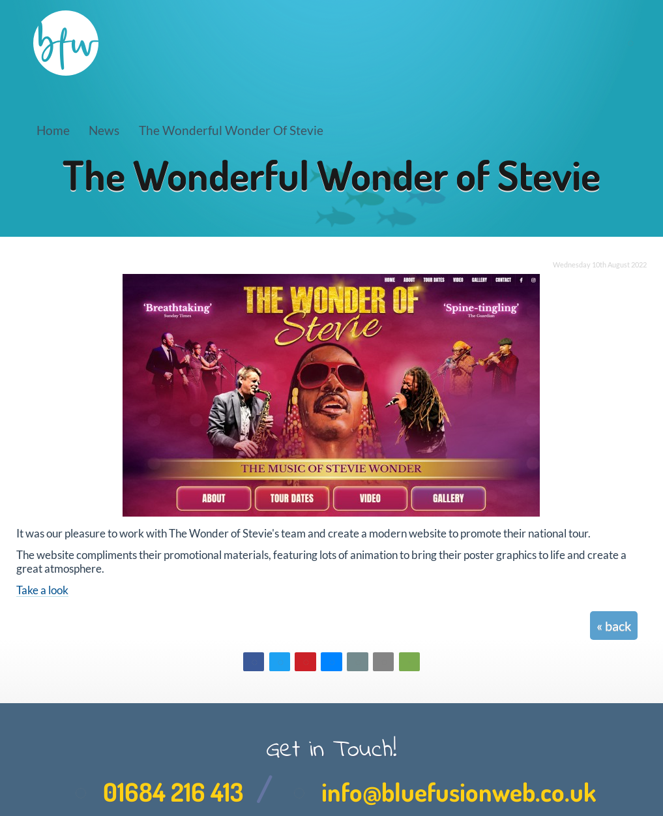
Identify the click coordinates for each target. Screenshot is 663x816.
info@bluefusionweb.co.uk (441, 792)
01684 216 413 (155, 792)
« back (614, 625)
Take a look (42, 590)
